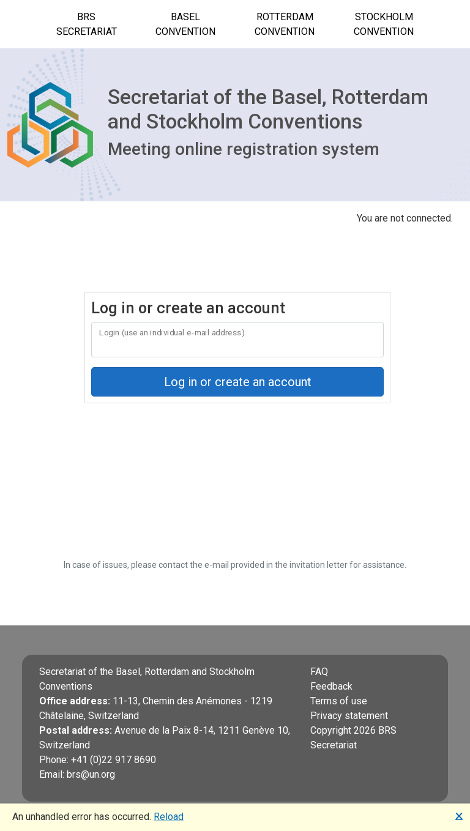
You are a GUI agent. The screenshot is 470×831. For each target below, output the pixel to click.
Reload (169, 816)
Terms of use (338, 701)
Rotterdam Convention (285, 24)
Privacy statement (349, 715)
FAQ (319, 671)
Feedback (331, 686)
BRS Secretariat (86, 24)
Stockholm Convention (384, 24)
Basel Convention (185, 24)
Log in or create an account (237, 382)
